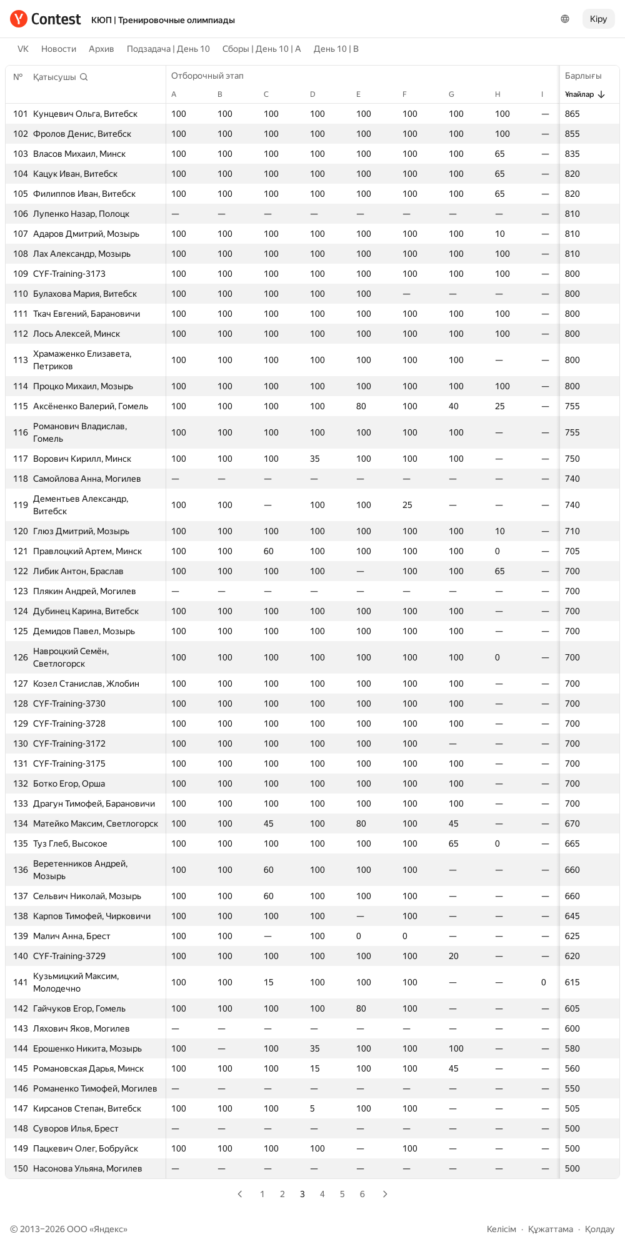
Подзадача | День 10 (168, 49)
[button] (61, 77)
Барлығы (589, 75)
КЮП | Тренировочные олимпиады (163, 20)
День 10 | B (336, 49)
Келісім (501, 1229)
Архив (101, 49)
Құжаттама (550, 1229)
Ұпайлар (585, 94)
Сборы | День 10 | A (261, 49)
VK (23, 49)
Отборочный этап (213, 75)
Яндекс (108, 1229)
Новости (58, 49)
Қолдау (600, 1229)
